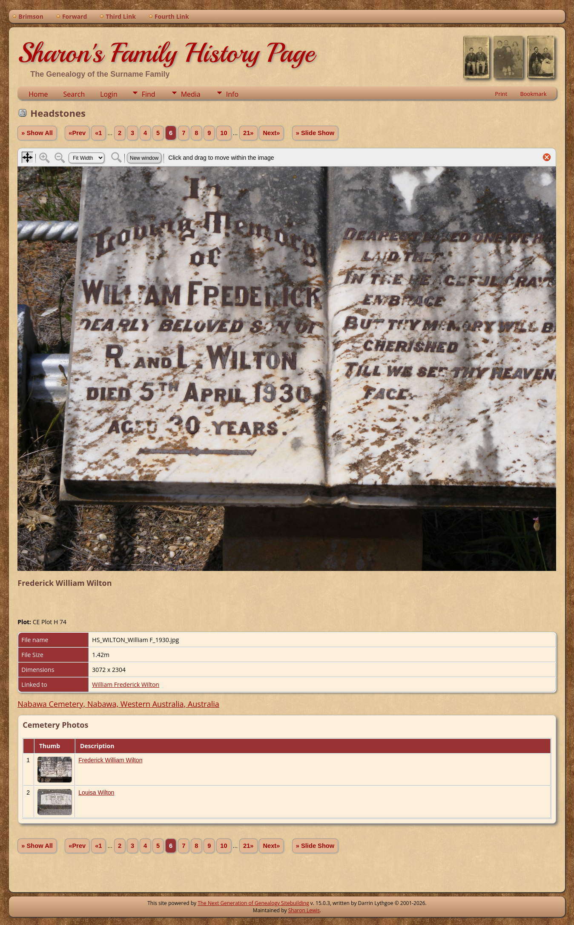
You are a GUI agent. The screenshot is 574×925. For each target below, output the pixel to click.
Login (109, 94)
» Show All (37, 133)
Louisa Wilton (96, 792)
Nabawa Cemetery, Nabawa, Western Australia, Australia (118, 704)
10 (223, 133)
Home (38, 94)
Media (191, 94)
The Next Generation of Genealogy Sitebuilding (253, 903)
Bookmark (533, 94)
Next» (271, 133)
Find (148, 94)
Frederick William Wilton (110, 760)
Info (232, 94)
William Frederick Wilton (125, 684)
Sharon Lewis (304, 910)
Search (74, 94)
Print (501, 94)
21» (248, 133)
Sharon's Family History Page (165, 53)
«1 (98, 133)
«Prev (77, 133)
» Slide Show (315, 133)
